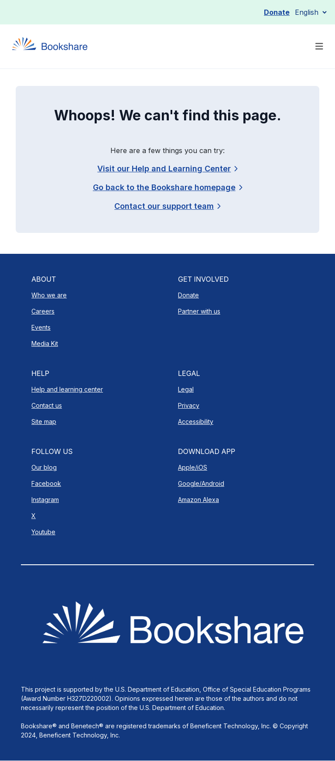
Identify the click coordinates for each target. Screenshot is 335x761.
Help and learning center (67, 389)
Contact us (46, 405)
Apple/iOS (192, 467)
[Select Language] (310, 12)
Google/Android (201, 483)
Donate (277, 12)
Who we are (49, 295)
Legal (186, 389)
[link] (167, 206)
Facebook (46, 483)
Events (41, 327)
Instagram (45, 499)
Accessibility (195, 421)
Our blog (44, 467)
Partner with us (199, 311)
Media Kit (44, 343)
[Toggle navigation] (319, 46)
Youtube (43, 532)
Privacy (188, 405)
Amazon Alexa (198, 499)
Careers (43, 311)
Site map (43, 421)
